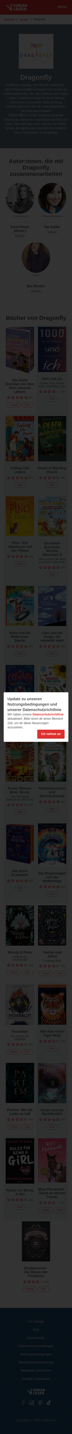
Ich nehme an (51, 733)
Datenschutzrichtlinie (48, 714)
